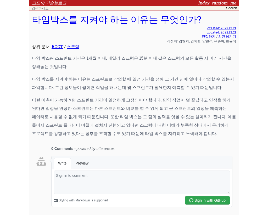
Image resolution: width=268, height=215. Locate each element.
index (203, 2)
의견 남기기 (227, 36)
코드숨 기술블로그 (49, 2)
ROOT (57, 46)
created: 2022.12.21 (221, 28)
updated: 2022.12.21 (221, 32)
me (233, 2)
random (219, 2)
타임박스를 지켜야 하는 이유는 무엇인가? (116, 19)
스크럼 (73, 46)
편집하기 (208, 36)
